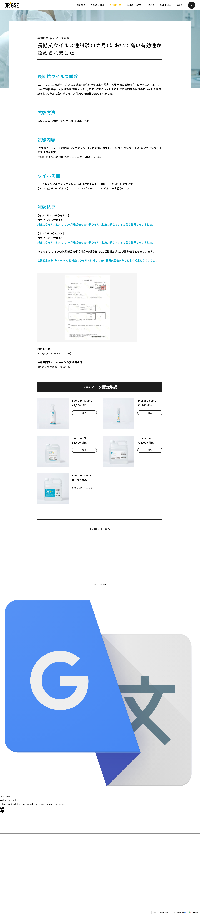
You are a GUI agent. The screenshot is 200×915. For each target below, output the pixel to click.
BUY (192, 5)
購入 (84, 414)
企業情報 (86, 592)
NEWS (150, 5)
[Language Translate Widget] (162, 912)
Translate (191, 912)
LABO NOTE (134, 5)
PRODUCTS (97, 5)
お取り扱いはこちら (83, 487)
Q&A (179, 5)
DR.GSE (81, 5)
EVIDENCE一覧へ (100, 529)
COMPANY (166, 5)
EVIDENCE (115, 5)
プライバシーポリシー (108, 592)
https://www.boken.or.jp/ (54, 367)
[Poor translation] (2, 825)
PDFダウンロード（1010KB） (55, 353)
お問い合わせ (100, 570)
